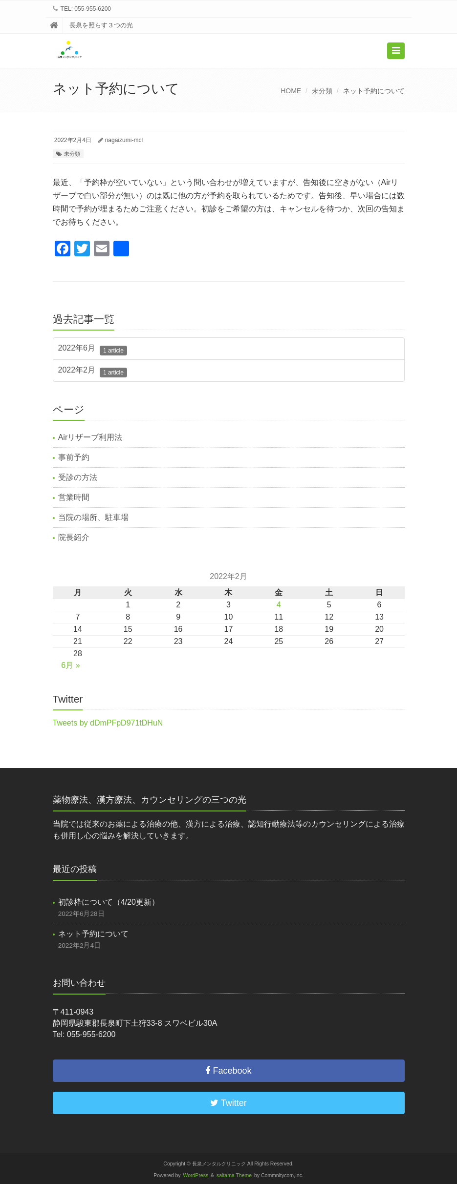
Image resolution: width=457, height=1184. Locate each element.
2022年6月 (92, 349)
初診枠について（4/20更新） (108, 902)
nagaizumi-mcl (124, 140)
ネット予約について (93, 934)
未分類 (322, 91)
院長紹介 (73, 537)
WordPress (196, 1175)
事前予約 (73, 457)
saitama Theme (234, 1175)
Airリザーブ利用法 (90, 437)
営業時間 (73, 497)
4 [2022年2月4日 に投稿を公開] (279, 605)
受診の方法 (77, 477)
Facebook (228, 1071)
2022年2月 (92, 371)
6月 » (70, 665)
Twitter (228, 1103)
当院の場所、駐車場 (93, 517)
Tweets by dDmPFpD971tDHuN (108, 723)
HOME (291, 91)
